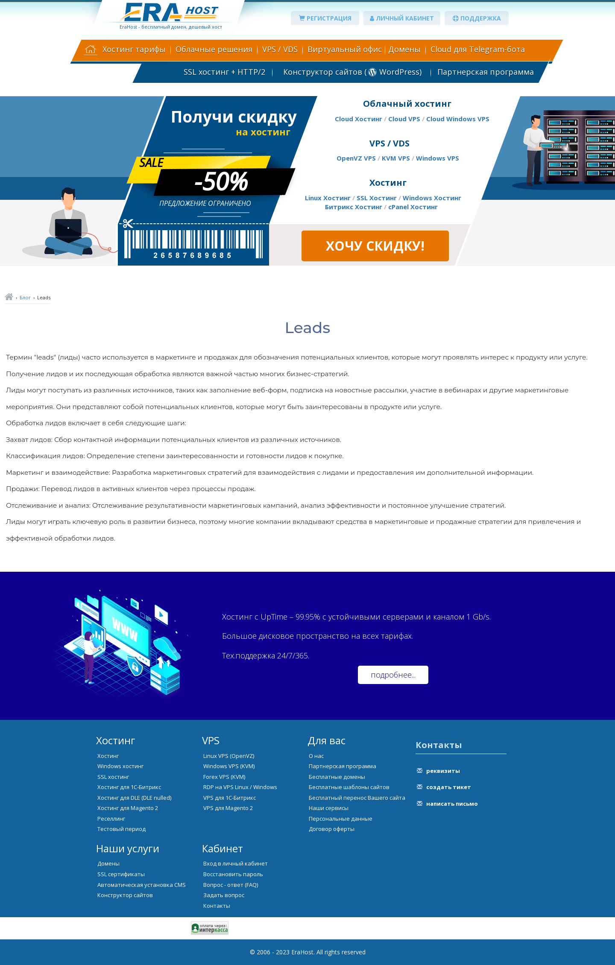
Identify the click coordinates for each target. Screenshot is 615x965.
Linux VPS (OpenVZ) (228, 756)
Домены (404, 49)
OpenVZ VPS (356, 158)
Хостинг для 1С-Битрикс (129, 787)
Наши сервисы (328, 808)
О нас (316, 756)
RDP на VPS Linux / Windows (240, 787)
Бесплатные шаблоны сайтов (349, 787)
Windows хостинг (120, 766)
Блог (25, 297)
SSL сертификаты (121, 874)
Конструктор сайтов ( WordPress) (351, 72)
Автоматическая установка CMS (141, 885)
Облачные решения (214, 49)
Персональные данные (340, 818)
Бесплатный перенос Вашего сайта (357, 797)
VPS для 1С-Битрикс (229, 797)
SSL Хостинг (377, 197)
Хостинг (108, 756)
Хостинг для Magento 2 (127, 808)
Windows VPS (437, 158)
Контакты (216, 905)
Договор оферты (331, 829)
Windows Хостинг (432, 197)
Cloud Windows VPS (457, 118)
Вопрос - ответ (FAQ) (230, 885)
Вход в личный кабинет (235, 863)
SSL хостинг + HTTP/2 (224, 72)
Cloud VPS (404, 118)
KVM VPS (396, 158)
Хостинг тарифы (134, 49)
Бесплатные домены (337, 777)
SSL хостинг (113, 777)
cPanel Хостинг (413, 206)
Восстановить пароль (233, 874)
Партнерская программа (485, 72)
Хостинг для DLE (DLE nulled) (134, 797)
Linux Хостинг (328, 197)
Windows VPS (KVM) (229, 766)
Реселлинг (111, 818)
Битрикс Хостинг (353, 206)
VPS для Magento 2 (228, 808)
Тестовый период (121, 829)
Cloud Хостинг (358, 118)
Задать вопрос (223, 895)
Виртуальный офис (345, 49)
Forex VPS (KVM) (224, 777)
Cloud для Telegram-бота (477, 49)
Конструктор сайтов (125, 895)
